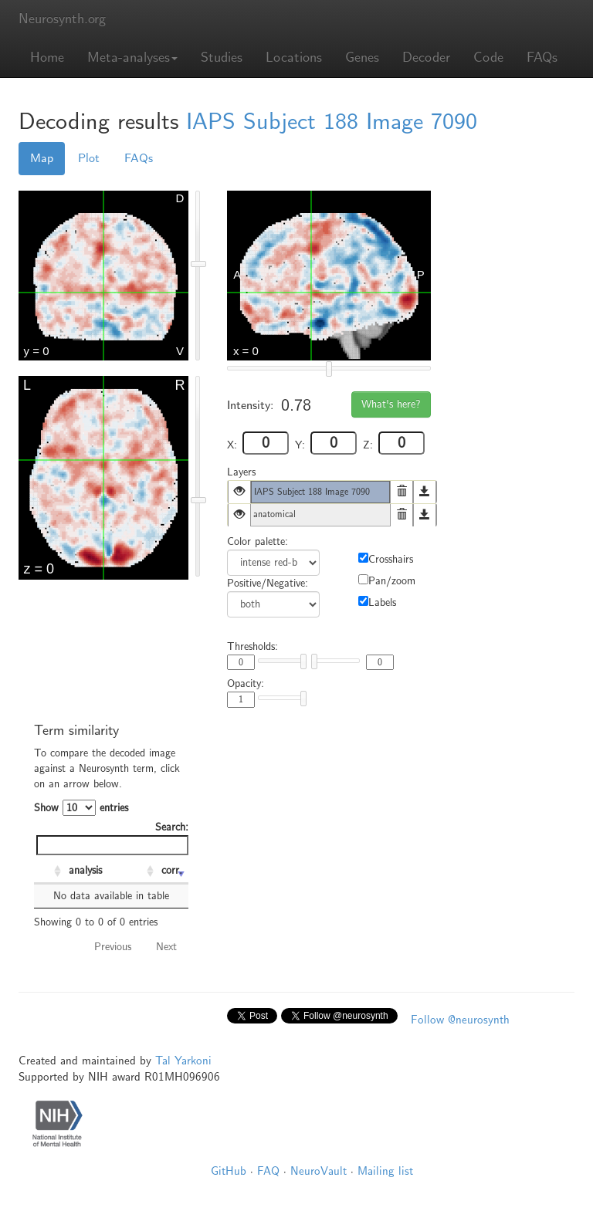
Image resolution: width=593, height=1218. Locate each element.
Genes (362, 57)
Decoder (426, 57)
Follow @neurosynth (460, 1020)
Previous (112, 946)
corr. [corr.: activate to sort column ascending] (171, 870)
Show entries (81, 808)
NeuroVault (318, 1171)
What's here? (391, 404)
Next (166, 946)
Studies (221, 57)
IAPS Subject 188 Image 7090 (331, 121)
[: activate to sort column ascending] (49, 871)
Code (488, 57)
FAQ (268, 1171)
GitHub (228, 1171)
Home (47, 57)
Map (41, 158)
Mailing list (385, 1171)
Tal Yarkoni (183, 1060)
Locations (294, 57)
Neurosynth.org (62, 19)
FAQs (542, 57)
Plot (89, 158)
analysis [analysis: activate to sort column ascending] (85, 870)
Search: (112, 837)
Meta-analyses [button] (132, 57)
